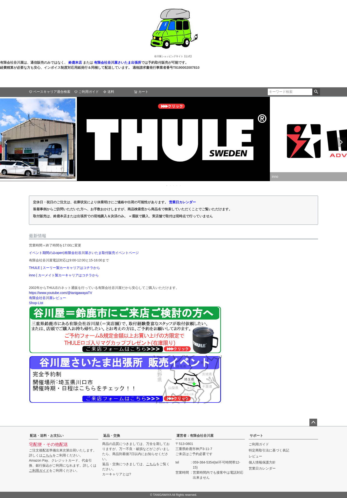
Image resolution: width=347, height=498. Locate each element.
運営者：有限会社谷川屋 (195, 435)
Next (341, 142)
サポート (256, 435)
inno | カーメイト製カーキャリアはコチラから (64, 275)
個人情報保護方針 (262, 462)
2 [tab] (170, 185)
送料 (108, 92)
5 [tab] (180, 185)
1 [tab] (167, 185)
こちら (47, 455)
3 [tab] (174, 185)
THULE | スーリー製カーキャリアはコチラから (64, 268)
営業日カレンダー (182, 202)
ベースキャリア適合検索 (49, 92)
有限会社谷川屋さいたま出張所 (117, 62)
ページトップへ (313, 422)
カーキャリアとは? (116, 474)
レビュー (255, 456)
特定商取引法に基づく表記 (269, 450)
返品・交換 (111, 435)
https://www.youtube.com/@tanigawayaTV (60, 293)
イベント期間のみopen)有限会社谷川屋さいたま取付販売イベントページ (84, 253)
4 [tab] (177, 185)
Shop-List (36, 303)
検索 (316, 92)
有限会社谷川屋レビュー (47, 298)
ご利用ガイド (86, 92)
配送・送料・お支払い (47, 435)
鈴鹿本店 (75, 62)
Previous (6, 142)
